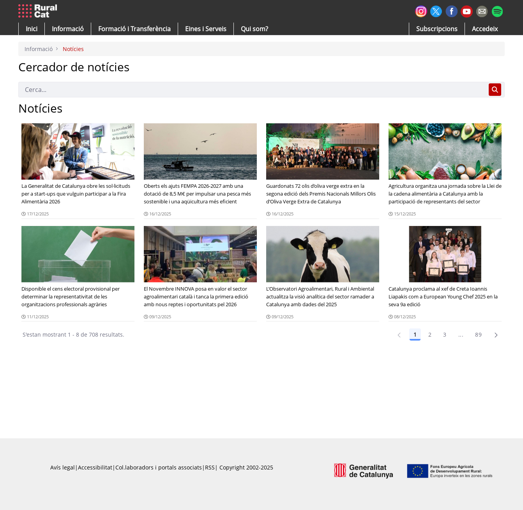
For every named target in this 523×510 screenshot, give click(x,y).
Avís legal (62, 467)
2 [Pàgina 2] (429, 334)
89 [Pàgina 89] (478, 334)
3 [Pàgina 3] (444, 334)
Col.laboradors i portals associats (158, 467)
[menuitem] (134, 29)
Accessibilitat (95, 467)
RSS (210, 467)
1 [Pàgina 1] (415, 334)
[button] (31, 29)
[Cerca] (252, 89)
